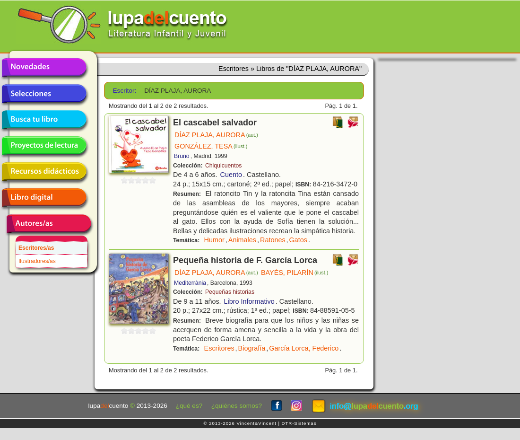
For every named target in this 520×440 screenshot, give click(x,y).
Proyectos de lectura (44, 145)
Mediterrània (190, 283)
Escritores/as (36, 248)
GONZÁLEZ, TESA (210, 146)
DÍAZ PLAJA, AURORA (216, 135)
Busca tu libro (44, 119)
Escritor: (125, 90)
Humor (214, 240)
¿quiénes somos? (236, 405)
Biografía (252, 348)
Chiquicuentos (223, 165)
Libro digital (44, 197)
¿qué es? (189, 405)
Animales (242, 240)
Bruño (182, 156)
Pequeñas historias (229, 292)
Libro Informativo (249, 301)
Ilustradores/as (37, 261)
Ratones (273, 240)
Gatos (298, 240)
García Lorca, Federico (303, 348)
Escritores (219, 348)
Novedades (44, 67)
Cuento (231, 174)
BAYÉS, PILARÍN (294, 272)
